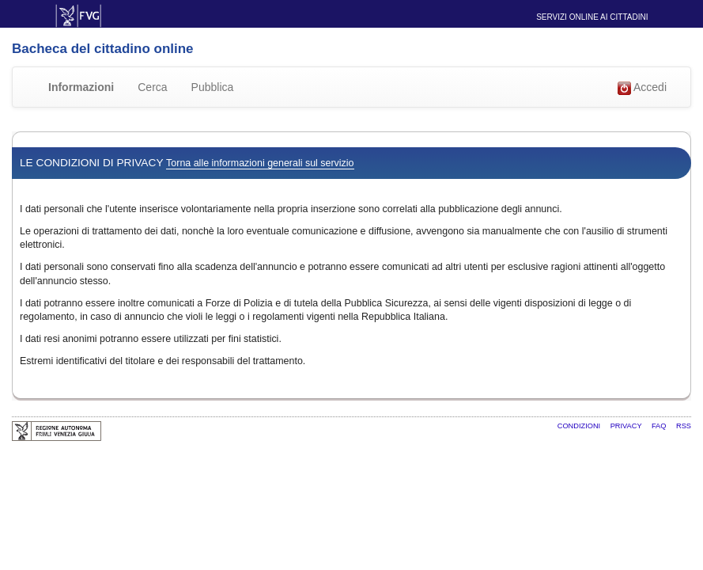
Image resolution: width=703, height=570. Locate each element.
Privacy (627, 426)
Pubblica (212, 87)
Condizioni (580, 426)
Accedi (642, 88)
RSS (683, 426)
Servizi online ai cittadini (592, 17)
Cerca (152, 87)
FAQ (660, 426)
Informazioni (81, 87)
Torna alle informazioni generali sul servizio (259, 163)
